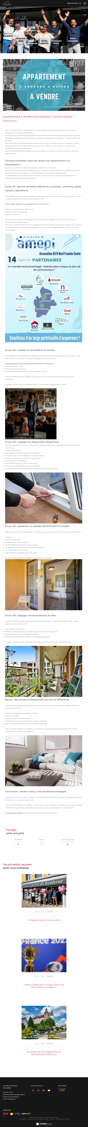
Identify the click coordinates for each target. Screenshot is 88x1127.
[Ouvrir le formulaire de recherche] (74, 3)
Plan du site (31, 1119)
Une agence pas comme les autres (44, 920)
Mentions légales (39, 1119)
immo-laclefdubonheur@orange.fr (14, 1094)
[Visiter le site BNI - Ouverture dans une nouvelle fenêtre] (5, 1114)
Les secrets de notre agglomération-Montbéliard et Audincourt (44, 1053)
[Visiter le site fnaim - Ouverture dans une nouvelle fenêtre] (11, 1114)
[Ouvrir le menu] (85, 3)
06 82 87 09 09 (8, 1092)
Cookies (67, 1119)
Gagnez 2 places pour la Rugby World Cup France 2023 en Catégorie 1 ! (44, 986)
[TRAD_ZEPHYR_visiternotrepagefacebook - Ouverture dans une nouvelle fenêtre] (33, 1090)
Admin (47, 1119)
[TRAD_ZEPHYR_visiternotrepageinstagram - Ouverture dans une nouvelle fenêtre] (38, 1090)
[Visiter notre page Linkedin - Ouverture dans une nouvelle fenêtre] (44, 1090)
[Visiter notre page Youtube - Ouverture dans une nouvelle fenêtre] (49, 1090)
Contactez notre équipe (14, 813)
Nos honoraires (23, 1119)
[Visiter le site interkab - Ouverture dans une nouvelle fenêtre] (26, 1113)
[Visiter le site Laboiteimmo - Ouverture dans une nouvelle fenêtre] (44, 1123)
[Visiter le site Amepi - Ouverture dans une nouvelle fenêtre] (17, 1114)
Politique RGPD (60, 1119)
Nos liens (52, 1119)
